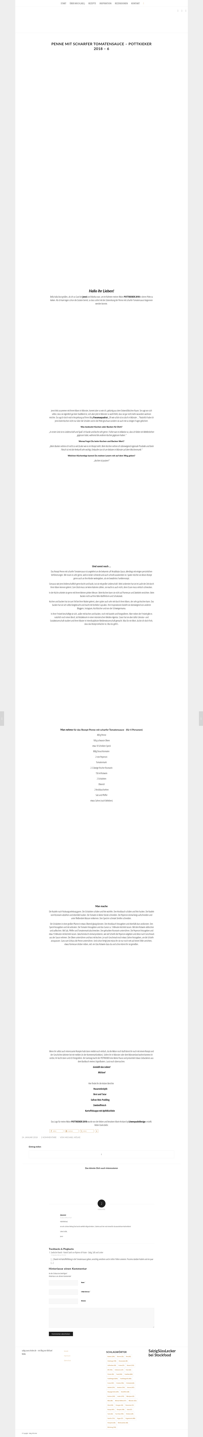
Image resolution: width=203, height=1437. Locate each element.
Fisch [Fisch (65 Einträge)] (128, 1370)
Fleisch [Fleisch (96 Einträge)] (110, 1374)
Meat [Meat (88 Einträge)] (110, 1401)
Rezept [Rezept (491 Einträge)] (110, 1409)
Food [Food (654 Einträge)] (119, 1374)
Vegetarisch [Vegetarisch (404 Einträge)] (130, 1418)
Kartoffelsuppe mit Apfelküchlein (100, 1110)
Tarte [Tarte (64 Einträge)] (110, 1414)
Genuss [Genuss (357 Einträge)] (130, 1387)
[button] (56, 1131)
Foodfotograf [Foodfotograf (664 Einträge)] (112, 1378)
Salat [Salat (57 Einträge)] (129, 1409)
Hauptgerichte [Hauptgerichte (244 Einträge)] (113, 1392)
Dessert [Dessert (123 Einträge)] (130, 1365)
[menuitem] (63, 3)
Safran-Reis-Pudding (100, 1099)
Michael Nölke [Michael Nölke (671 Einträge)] (120, 1401)
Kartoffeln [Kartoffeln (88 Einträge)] (125, 1392)
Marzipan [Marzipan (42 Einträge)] (130, 1396)
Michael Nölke (72, 1137)
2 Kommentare (49, 1137)
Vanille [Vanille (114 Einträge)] (111, 1418)
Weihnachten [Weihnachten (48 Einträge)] (123, 1423)
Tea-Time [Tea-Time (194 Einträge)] (119, 1414)
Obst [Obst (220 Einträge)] (110, 1405)
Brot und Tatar (99, 1094)
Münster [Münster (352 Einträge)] (132, 1401)
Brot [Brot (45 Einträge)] (128, 1356)
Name (83, 1282)
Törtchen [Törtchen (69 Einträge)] (129, 1414)
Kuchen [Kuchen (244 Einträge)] (111, 1396)
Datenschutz (67, 1360)
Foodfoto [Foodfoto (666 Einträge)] (129, 1374)
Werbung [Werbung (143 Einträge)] (111, 1427)
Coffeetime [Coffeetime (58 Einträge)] (111, 1365)
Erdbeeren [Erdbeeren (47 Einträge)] (119, 1370)
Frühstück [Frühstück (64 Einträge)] (130, 1383)
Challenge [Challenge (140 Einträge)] (111, 1361)
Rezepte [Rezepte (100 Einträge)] (120, 1409)
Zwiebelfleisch (99, 1105)
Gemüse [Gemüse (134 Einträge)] (121, 1387)
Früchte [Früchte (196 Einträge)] (120, 1383)
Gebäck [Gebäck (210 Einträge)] (111, 1387)
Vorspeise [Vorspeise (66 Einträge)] (111, 1423)
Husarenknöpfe (100, 1088)
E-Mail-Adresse (86, 1291)
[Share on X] (101, 1154)
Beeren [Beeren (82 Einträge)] (120, 1356)
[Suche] (142, 3)
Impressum (67, 1356)
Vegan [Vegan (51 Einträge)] (120, 1418)
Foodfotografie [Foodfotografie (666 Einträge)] (125, 1378)
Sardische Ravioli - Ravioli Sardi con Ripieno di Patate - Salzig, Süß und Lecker (77, 1252)
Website (83, 1301)
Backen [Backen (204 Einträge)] (111, 1356)
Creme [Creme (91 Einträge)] (121, 1365)
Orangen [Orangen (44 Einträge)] (119, 1405)
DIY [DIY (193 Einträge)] (109, 1370)
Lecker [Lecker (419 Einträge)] (120, 1396)
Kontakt (66, 1351)
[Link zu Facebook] (178, 11)
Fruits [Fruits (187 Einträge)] (110, 1383)
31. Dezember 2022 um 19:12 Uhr (58, 1255)
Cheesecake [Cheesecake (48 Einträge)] (123, 1361)
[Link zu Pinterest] (186, 11)
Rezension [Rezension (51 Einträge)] (130, 1405)
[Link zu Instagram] (182, 11)
